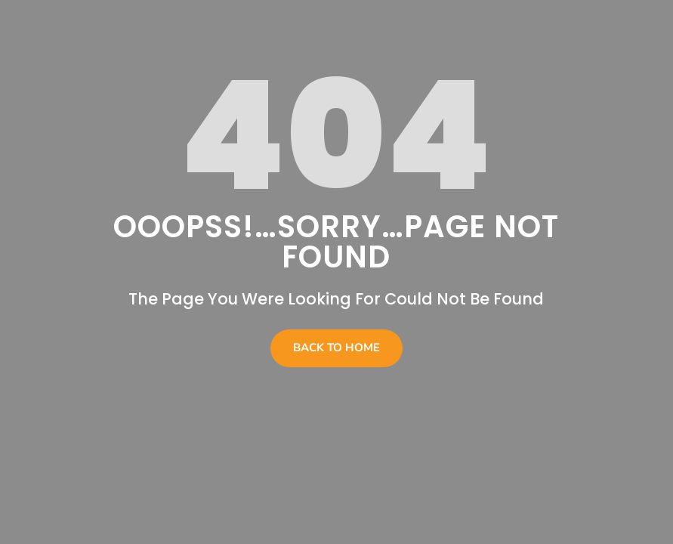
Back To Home (336, 347)
